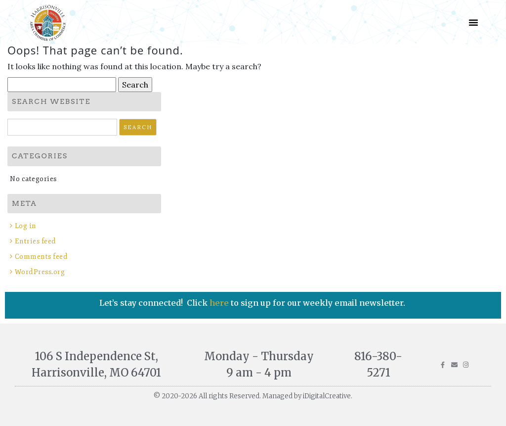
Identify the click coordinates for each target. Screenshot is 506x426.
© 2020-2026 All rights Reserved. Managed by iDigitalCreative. (253, 396)
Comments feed (41, 256)
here (220, 303)
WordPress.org (40, 272)
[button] (473, 22)
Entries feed (35, 241)
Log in (26, 226)
